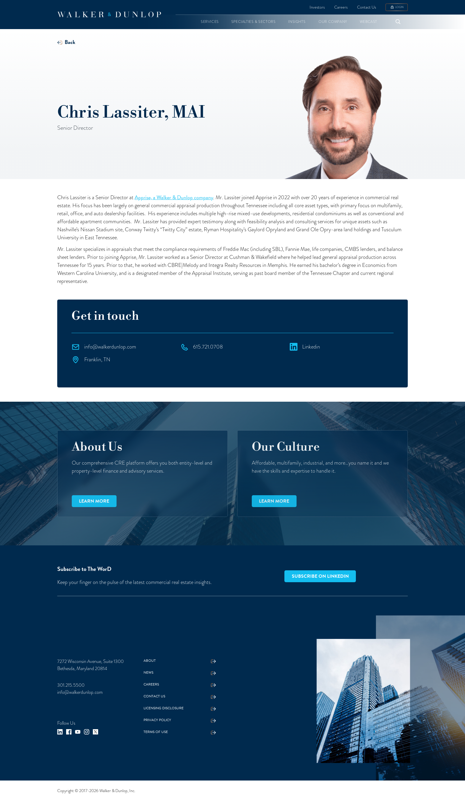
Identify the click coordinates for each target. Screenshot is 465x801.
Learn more (94, 501)
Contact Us (366, 7)
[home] (109, 15)
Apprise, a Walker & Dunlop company (174, 197)
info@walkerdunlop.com (80, 692)
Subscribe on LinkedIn (320, 576)
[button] (210, 22)
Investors (317, 7)
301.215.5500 (71, 685)
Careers (341, 7)
